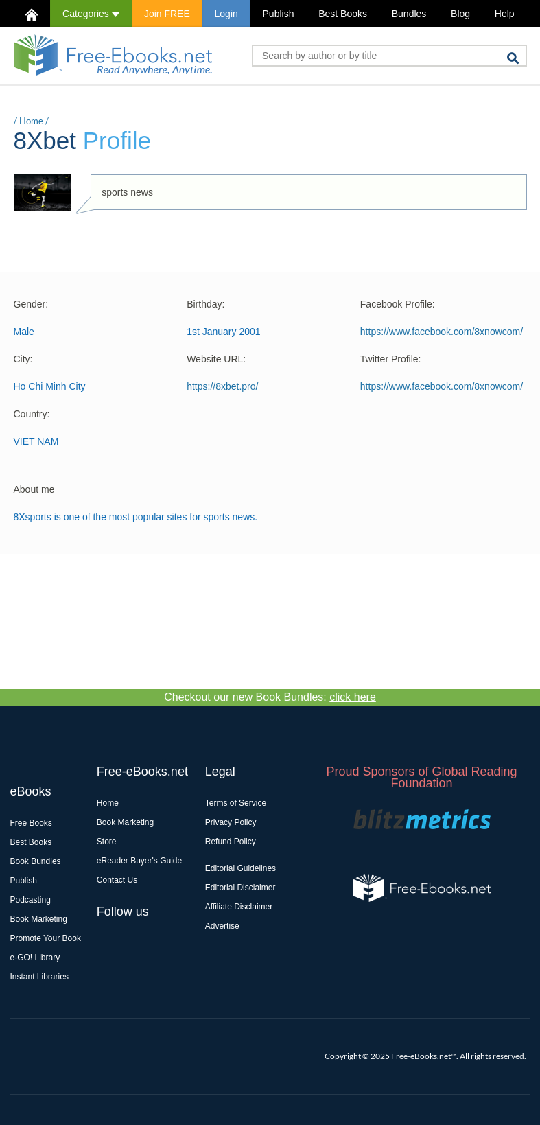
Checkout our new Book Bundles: (270, 697)
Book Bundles (35, 861)
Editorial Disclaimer (240, 887)
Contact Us (117, 880)
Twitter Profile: (390, 358)
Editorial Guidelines (240, 868)
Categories (90, 13)
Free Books (31, 823)
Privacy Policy (231, 822)
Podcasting (30, 900)
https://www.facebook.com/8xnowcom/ (441, 331)
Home (31, 120)
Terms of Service (235, 803)
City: (23, 358)
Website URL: (216, 358)
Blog (460, 13)
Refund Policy (230, 841)
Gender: (31, 304)
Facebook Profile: (397, 304)
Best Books (342, 13)
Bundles (409, 13)
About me (34, 489)
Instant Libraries (39, 977)
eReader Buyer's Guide (139, 861)
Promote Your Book (45, 938)
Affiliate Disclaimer (238, 907)
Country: (32, 413)
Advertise (222, 926)
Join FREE (167, 13)
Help (505, 13)
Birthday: (205, 304)
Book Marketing (38, 919)
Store (107, 841)
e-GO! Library (35, 957)
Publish (278, 13)
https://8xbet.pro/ (222, 386)
